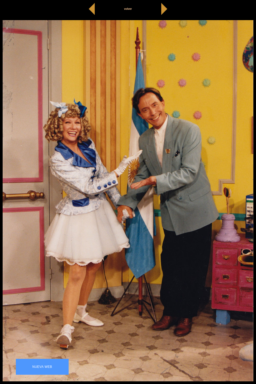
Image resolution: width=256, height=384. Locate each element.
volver (128, 8)
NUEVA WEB (42, 367)
